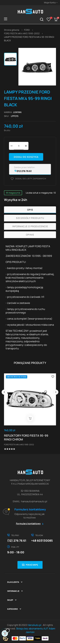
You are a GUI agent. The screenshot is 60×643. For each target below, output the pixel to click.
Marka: (8, 112)
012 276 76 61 (23, 171)
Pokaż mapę (32, 564)
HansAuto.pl (35, 625)
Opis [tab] (30, 209)
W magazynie (13, 192)
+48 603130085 (42, 540)
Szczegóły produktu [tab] (30, 218)
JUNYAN (17, 112)
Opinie (30, 234)
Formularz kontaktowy (28, 523)
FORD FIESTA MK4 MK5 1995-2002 (19, 444)
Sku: (6, 116)
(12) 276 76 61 (16, 540)
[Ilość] (19, 146)
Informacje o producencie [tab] (30, 226)
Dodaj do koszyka (26, 156)
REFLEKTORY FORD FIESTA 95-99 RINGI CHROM (26, 437)
